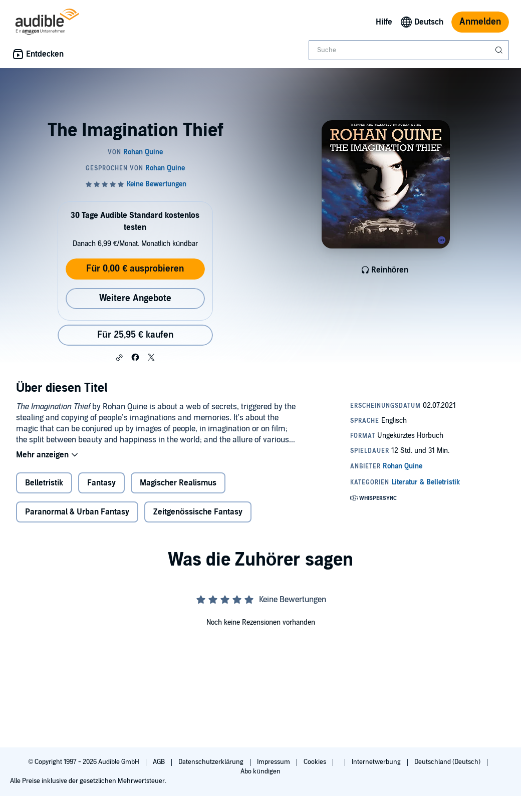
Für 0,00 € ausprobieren (135, 268)
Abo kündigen (260, 771)
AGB (159, 762)
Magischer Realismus (178, 483)
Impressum (274, 762)
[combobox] (409, 50)
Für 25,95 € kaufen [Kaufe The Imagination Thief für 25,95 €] (135, 335)
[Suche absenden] (500, 50)
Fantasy (101, 483)
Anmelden (480, 22)
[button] (119, 358)
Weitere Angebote (135, 298)
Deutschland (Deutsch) (448, 762)
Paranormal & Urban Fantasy (77, 512)
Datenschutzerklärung (211, 762)
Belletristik (44, 483)
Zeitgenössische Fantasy (197, 512)
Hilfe (384, 22)
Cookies (316, 762)
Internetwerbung (377, 762)
